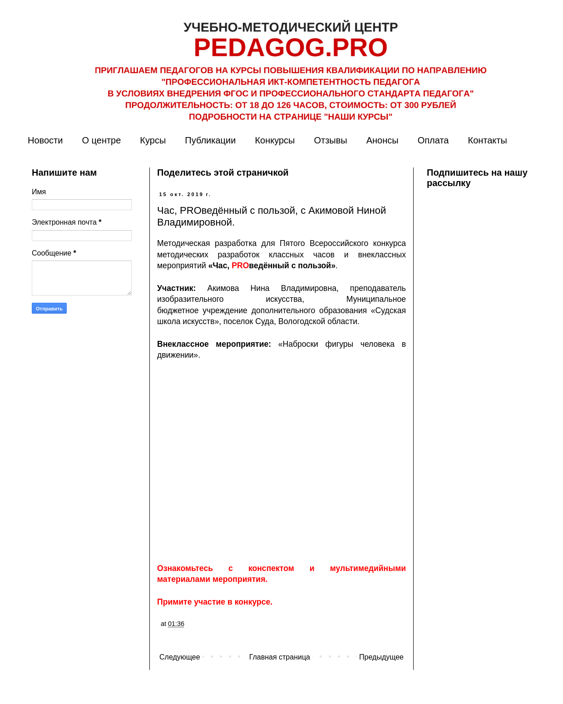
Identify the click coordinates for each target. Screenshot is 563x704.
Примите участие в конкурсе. (214, 601)
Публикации (210, 140)
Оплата (433, 140)
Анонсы (382, 140)
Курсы (153, 140)
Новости (45, 140)
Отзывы (330, 140)
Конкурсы (275, 140)
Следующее (179, 657)
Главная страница (279, 657)
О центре (101, 140)
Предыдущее (381, 657)
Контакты (487, 140)
